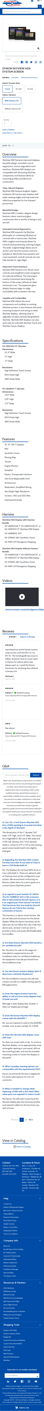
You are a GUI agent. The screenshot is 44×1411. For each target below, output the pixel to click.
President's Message (10, 1269)
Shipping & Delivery (10, 1230)
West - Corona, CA (28, 1166)
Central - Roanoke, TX (30, 1171)
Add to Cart (22, 1407)
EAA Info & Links (9, 1295)
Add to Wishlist (8, 129)
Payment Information (11, 1217)
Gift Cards (7, 1350)
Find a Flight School (10, 1305)
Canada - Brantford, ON (30, 1185)
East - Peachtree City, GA (31, 1179)
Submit (36, 775)
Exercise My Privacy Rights (30, 1386)
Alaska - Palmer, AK (28, 1182)
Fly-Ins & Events (9, 1308)
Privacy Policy (22, 1391)
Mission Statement (10, 1262)
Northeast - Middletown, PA (31, 1177)
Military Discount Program (12, 1315)
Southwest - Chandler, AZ (31, 1168)
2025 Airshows (8, 1288)
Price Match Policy (9, 1220)
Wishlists (6, 1360)
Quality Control (8, 1224)
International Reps (9, 1259)
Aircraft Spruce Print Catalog (13, 1249)
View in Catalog (23, 1146)
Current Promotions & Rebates (14, 1340)
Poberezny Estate (9, 1266)
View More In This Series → (13, 133)
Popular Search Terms (11, 1318)
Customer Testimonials (11, 1256)
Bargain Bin (7, 1337)
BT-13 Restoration (9, 1252)
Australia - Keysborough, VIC (30, 1189)
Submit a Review (27, 637)
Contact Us (7, 1204)
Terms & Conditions (10, 1234)
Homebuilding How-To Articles (14, 1311)
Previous (15, 1119)
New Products (8, 1353)
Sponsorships (8, 1272)
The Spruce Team (9, 1276)
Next (31, 1119)
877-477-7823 (14, 1166)
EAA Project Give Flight (11, 1301)
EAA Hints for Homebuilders (13, 1298)
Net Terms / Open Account (13, 1210)
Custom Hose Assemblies (12, 1343)
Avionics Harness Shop (11, 1333)
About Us (6, 1246)
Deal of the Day (9, 1347)
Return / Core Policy (10, 1227)
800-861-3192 (7, 1171)
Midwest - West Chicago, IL (31, 1174)
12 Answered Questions (29, 77)
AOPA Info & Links (9, 1291)
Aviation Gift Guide (10, 1330)
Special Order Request (11, 1357)
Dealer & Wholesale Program (13, 1207)
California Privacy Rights (13, 1386)
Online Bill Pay (8, 1214)
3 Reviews (15, 77)
